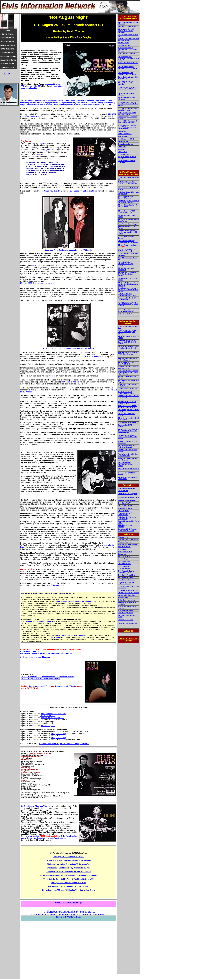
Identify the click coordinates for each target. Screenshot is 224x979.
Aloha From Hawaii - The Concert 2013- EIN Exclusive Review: (127, 342)
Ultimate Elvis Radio (125, 508)
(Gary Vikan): (127, 331)
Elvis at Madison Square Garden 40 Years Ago (126, 197)
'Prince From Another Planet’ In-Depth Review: (128, 359)
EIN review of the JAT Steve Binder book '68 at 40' (68, 886)
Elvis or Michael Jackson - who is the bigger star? (127, 310)
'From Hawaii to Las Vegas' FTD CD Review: (127, 402)
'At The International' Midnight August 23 (38, 621)
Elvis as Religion (123, 559)
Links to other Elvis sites (126, 595)
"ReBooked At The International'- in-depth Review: (125, 263)
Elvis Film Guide (123, 566)
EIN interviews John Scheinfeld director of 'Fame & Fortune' (128, 58)
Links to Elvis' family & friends (128, 593)
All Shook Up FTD (48, 726)
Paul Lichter (122, 131)
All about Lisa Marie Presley (127, 544)
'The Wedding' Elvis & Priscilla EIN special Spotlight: (128, 201)
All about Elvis (123, 537)
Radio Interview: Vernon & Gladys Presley (127, 518)
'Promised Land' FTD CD (65, 686)
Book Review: (122, 330)
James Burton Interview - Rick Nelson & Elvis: (128, 77)
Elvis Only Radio (123, 511)
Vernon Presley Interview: (126, 53)
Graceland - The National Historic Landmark (126, 583)
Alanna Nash (122, 136)
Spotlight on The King (125, 620)
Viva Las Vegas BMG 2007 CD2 (53, 714)
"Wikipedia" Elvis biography (127, 623)
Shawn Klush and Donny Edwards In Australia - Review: (128, 241)
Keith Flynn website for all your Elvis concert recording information (64, 744)
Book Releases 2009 (125, 551)
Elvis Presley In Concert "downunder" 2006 (126, 571)
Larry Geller (122, 146)
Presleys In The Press (125, 610)
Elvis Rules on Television (126, 580)
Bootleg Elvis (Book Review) (127, 388)
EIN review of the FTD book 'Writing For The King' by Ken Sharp (68, 890)
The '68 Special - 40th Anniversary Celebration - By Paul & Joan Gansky (68, 875)
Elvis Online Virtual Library (127, 575)
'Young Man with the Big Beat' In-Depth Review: (128, 454)
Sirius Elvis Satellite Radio (127, 500)
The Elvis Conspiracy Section (128, 639)
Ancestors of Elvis (124, 547)
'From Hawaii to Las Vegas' (40, 686)
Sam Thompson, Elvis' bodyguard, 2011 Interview (127, 73)
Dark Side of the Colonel (126, 314)
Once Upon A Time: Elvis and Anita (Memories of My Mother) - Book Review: (128, 372)
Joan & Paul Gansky (52, 191)
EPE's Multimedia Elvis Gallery (128, 497)
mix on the (77, 601)
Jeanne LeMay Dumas (125, 144)
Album (23, 116)
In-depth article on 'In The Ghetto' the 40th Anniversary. (68, 872)
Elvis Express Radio (125, 505)
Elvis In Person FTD (47, 716)
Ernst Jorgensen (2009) (126, 139)
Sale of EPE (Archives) (125, 613)
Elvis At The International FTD (52, 718)
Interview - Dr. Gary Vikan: (127, 26)
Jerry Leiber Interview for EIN (128, 63)
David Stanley (122, 45)
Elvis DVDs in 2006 (124, 564)
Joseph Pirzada (123, 141)
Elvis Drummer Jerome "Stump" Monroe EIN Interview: (126, 83)
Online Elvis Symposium (126, 600)
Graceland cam (123, 491)
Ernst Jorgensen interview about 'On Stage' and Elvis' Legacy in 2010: (127, 127)
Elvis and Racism (124, 556)
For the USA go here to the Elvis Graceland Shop (40, 679)
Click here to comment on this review (35, 657)
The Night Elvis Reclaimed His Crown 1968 (68, 883)
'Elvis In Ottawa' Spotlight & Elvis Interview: (127, 205)
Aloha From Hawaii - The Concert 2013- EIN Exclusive (127, 182)
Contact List (122, 554)
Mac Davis (121, 149)
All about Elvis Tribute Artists (128, 539)
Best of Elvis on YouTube (126, 488)
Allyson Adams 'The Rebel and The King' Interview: (128, 39)
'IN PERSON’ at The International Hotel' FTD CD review (68, 860)
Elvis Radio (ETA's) (124, 503)
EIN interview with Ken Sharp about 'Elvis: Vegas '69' (68, 864)
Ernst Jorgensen (123, 154)
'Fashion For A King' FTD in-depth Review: (127, 459)
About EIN (6, 74)
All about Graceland (124, 542)
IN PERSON (112, 114)
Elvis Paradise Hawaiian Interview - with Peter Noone (127, 67)
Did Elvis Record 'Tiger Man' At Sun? (36, 806)
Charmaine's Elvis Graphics (127, 494)
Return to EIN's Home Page (68, 917)
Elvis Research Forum (125, 577)
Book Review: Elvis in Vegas (127, 224)
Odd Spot (128, 630)
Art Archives (122, 549)
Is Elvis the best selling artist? (128, 590)
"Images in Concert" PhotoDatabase (125, 514)
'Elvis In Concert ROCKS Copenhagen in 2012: (126, 211)
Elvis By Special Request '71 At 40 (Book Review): (127, 250)
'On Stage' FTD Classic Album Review (68, 857)
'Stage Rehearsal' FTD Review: (128, 468)
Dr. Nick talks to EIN (124, 134)
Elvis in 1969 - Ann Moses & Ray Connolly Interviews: (127, 121)
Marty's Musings (123, 597)
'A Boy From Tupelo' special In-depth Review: (127, 385)
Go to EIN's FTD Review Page (68, 903)
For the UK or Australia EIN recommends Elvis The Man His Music (47, 677)
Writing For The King (58, 734)
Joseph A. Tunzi (123, 42)
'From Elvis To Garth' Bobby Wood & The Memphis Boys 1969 (68, 879)
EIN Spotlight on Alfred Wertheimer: (126, 269)
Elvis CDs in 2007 (124, 561)
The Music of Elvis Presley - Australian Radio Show (127, 529)
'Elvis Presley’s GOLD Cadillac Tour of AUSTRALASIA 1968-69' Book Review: (128, 431)
